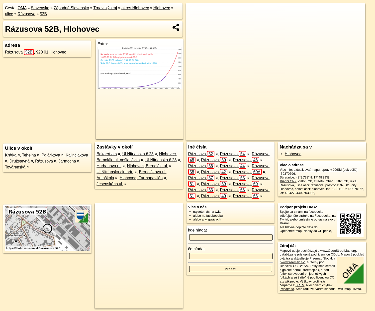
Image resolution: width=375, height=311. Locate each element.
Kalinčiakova (77, 155)
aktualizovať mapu (307, 170)
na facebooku (313, 212)
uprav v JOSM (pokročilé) (339, 170)
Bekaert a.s (106, 154)
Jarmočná (67, 161)
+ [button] (194, 12)
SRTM (299, 285)
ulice (9, 14)
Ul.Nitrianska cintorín (114, 172)
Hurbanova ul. (108, 166)
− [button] (194, 19)
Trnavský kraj (105, 8)
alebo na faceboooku (208, 216)
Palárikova (51, 155)
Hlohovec (161, 8)
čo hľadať (196, 249)
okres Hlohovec (135, 8)
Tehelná (29, 155)
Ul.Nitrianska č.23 (137, 154)
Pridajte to (287, 289)
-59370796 (287, 174)
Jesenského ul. (109, 184)
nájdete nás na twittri (207, 212)
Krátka (10, 155)
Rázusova (26, 14)
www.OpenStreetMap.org (338, 250)
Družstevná (19, 161)
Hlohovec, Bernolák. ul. (147, 166)
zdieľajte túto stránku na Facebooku (305, 216)
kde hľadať (197, 230)
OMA (22, 8)
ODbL (335, 254)
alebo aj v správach (207, 219)
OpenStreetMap (270, 136)
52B (43, 14)
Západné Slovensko (71, 8)
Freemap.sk (295, 136)
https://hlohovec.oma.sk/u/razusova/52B (338, 136)
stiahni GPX (288, 181)
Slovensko (40, 8)
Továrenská (15, 167)
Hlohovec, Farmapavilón (141, 178)
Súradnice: (287, 177)
